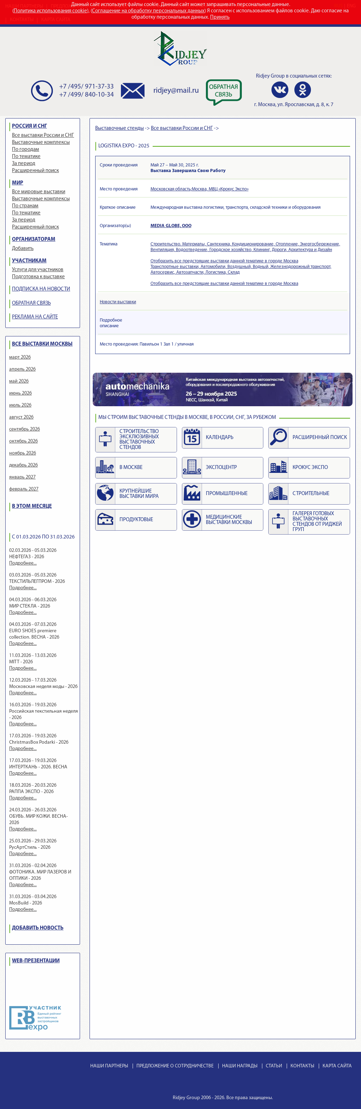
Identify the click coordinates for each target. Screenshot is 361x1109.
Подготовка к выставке (38, 277)
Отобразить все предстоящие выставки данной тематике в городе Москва (224, 261)
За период (23, 163)
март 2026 (20, 357)
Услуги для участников (37, 270)
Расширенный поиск (35, 170)
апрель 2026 (22, 369)
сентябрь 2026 (24, 429)
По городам (25, 149)
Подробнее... (23, 563)
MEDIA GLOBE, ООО (171, 226)
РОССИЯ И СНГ (29, 126)
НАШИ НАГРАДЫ (239, 1066)
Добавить (22, 248)
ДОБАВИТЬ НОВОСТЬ (37, 928)
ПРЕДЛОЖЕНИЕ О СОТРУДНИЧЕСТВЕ (175, 1066)
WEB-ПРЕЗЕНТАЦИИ (36, 961)
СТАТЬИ (274, 1066)
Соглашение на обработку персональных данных (148, 11)
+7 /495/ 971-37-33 (86, 87)
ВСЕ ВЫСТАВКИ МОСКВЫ (42, 344)
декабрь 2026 (23, 465)
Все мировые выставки (38, 192)
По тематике (26, 156)
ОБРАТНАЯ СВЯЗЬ (31, 303)
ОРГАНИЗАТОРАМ (33, 239)
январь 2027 (22, 477)
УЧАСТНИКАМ (29, 261)
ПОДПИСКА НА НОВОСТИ (41, 289)
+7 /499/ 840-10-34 (86, 95)
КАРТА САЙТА (337, 1066)
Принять (220, 17)
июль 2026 (20, 405)
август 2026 (21, 417)
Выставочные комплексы (41, 142)
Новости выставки (118, 302)
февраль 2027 (23, 489)
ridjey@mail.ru (176, 91)
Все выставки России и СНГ (43, 135)
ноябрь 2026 (22, 453)
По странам (25, 206)
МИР (17, 183)
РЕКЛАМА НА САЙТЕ (35, 317)
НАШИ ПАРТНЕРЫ (109, 1066)
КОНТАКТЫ (302, 1066)
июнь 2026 (20, 393)
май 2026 (19, 381)
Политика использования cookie (50, 11)
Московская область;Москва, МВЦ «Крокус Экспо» (200, 189)
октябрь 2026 (23, 441)
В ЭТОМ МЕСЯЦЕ (32, 506)
